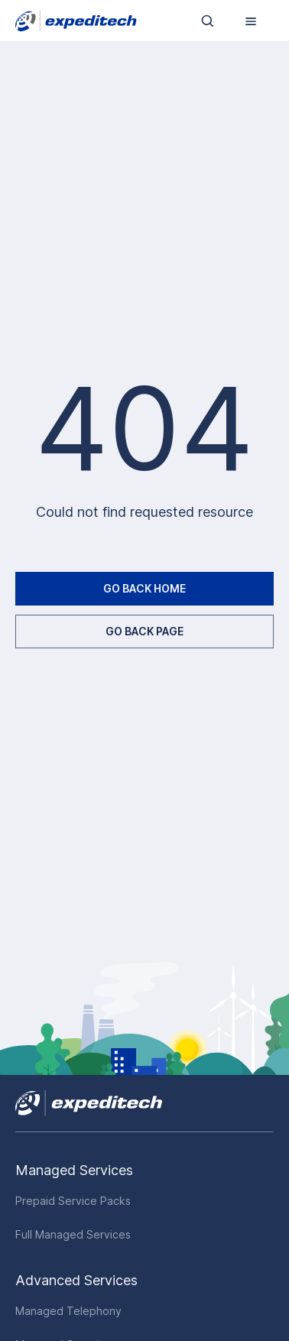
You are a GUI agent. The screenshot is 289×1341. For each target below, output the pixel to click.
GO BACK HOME (144, 588)
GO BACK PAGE (144, 631)
